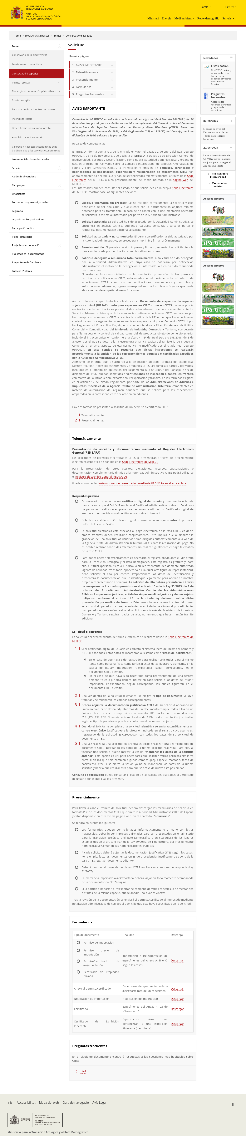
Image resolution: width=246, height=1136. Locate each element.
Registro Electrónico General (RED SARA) (101, 476)
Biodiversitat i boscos (37, 35)
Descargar (177, 960)
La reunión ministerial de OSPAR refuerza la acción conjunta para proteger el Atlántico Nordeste (217, 160)
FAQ (83, 1071)
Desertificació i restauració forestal (31, 128)
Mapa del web (49, 1102)
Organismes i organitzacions (28, 219)
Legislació (17, 211)
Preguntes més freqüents (26, 262)
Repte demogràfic (208, 18)
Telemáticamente (87, 72)
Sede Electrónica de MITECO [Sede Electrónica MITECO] (140, 462)
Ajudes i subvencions (24, 176)
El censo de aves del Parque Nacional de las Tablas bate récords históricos (215, 134)
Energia (166, 18)
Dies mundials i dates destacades (30, 159)
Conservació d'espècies (79, 35)
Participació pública (23, 228)
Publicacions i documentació (28, 254)
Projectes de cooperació (25, 245)
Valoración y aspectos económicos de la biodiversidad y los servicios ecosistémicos (36, 148)
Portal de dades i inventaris (27, 137)
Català (204, 7)
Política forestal (21, 82)
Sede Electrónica (183, 188)
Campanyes (18, 185)
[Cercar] (229, 7)
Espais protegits (21, 100)
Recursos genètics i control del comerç (33, 109)
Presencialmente (87, 79)
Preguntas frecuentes (90, 94)
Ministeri (153, 18)
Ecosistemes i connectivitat (27, 64)
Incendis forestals (22, 118)
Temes (57, 35)
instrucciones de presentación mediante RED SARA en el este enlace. (142, 483)
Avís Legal (99, 1102)
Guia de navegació (75, 1102)
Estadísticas (18, 194)
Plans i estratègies (22, 236)
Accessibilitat (26, 1102)
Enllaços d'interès (22, 271)
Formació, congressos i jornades (30, 202)
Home (17, 35)
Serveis (226, 18)
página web (180, 180)
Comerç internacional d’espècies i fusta (34, 91)
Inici (10, 1102)
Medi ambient (182, 18)
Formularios (83, 87)
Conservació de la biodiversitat (29, 55)
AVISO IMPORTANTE (89, 65)
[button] (194, 18)
